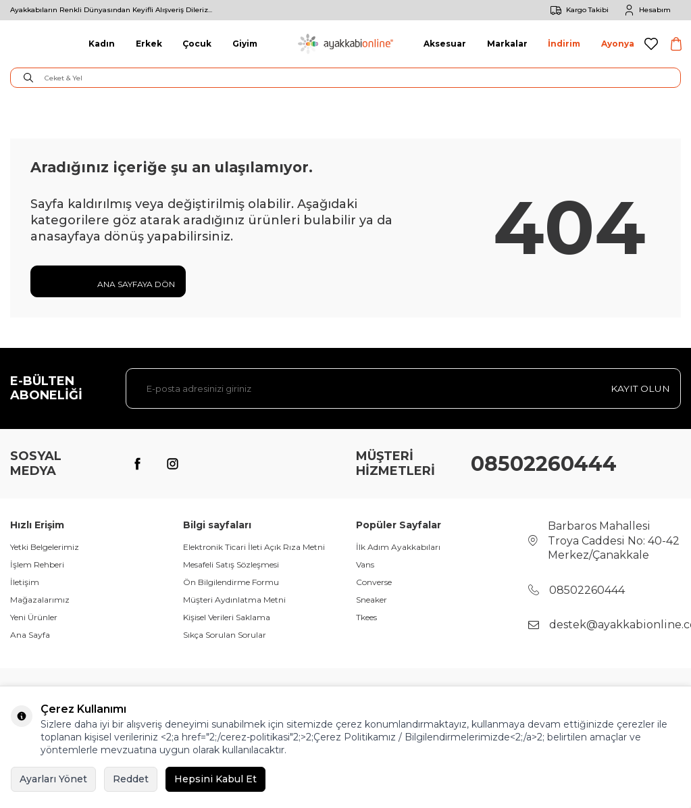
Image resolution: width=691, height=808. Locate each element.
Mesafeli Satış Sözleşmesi (231, 564)
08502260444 (544, 463)
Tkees (366, 617)
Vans (365, 564)
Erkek (149, 44)
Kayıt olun (640, 388)
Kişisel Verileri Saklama (226, 617)
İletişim (24, 582)
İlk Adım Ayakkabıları (398, 547)
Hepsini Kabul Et (215, 779)
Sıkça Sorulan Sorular (224, 635)
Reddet (131, 779)
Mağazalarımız (40, 600)
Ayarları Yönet (53, 779)
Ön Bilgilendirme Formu (231, 582)
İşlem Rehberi (37, 564)
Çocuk (196, 44)
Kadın (101, 44)
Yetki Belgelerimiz (44, 547)
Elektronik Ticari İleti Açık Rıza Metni (254, 547)
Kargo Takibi (577, 10)
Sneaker (371, 600)
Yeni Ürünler (33, 617)
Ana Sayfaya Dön (108, 283)
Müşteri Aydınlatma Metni (234, 600)
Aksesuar (445, 44)
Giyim (244, 44)
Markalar (507, 44)
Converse (374, 582)
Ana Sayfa (30, 635)
